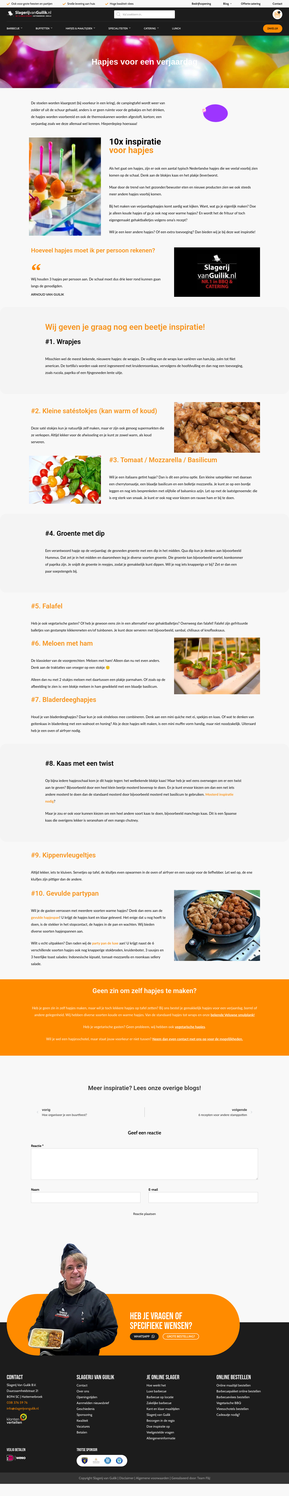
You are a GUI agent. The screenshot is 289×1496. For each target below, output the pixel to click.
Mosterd (211, 794)
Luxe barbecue (156, 1391)
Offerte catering (250, 3)
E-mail (153, 1189)
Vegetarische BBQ (228, 1403)
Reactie (37, 1146)
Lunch (176, 28)
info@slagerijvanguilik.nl (23, 1408)
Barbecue (13, 28)
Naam (35, 1189)
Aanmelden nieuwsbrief (93, 1403)
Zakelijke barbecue (159, 1403)
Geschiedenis (86, 1409)
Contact (277, 3)
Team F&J (203, 1478)
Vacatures (83, 1426)
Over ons (83, 1391)
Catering (150, 28)
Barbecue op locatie (160, 1397)
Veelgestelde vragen (160, 1432)
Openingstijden (87, 1397)
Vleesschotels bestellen (232, 1409)
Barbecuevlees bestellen (233, 1397)
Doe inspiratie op (158, 1426)
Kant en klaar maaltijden (163, 1409)
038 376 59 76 (17, 1402)
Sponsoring (84, 1415)
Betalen (82, 1432)
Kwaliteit (82, 1421)
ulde (39, 917)
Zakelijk (272, 28)
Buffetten (42, 28)
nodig (49, 801)
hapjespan (51, 917)
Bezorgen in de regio (161, 1421)
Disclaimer (126, 1478)
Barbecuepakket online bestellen (238, 1391)
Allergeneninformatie (161, 1438)
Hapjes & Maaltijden (79, 28)
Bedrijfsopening (201, 3)
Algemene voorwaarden (152, 1478)
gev (33, 917)
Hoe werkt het (156, 1385)
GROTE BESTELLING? (181, 1336)
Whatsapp (142, 1336)
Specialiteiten (118, 28)
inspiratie (225, 794)
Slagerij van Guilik (158, 1415)
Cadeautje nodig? (228, 1415)
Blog (226, 3)
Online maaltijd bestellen (233, 1385)
